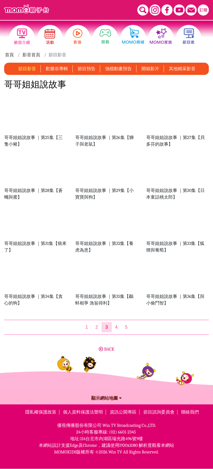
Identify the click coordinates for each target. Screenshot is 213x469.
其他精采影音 (182, 68)
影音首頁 (31, 54)
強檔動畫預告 (118, 68)
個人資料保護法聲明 (83, 412)
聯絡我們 (190, 412)
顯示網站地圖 (106, 398)
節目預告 (86, 68)
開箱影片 (150, 68)
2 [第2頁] (96, 327)
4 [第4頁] (116, 327)
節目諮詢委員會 (158, 412)
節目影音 (27, 68)
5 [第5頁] (126, 327)
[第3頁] (107, 327)
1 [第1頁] (86, 327)
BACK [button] (106, 349)
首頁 (9, 54)
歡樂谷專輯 (57, 68)
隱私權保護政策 (40, 412)
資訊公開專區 (123, 412)
